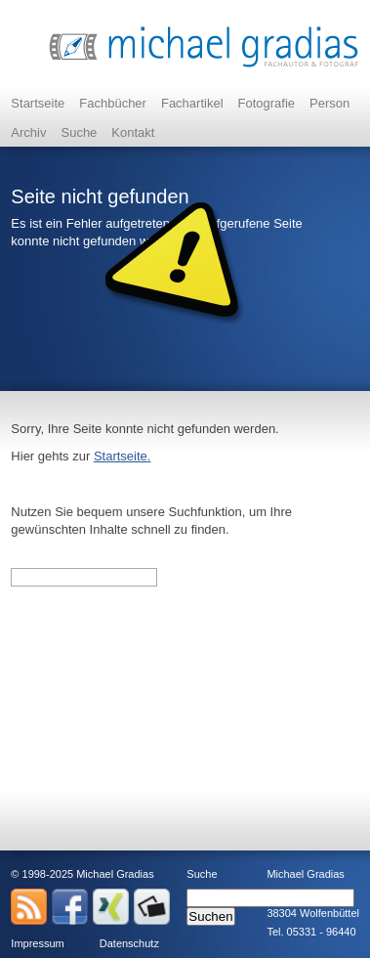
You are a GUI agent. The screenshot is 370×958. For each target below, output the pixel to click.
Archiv (28, 132)
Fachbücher (112, 103)
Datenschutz (129, 943)
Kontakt (132, 132)
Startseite (37, 103)
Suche (79, 132)
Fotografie (267, 103)
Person (329, 103)
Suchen (210, 916)
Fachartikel (192, 103)
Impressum (37, 943)
